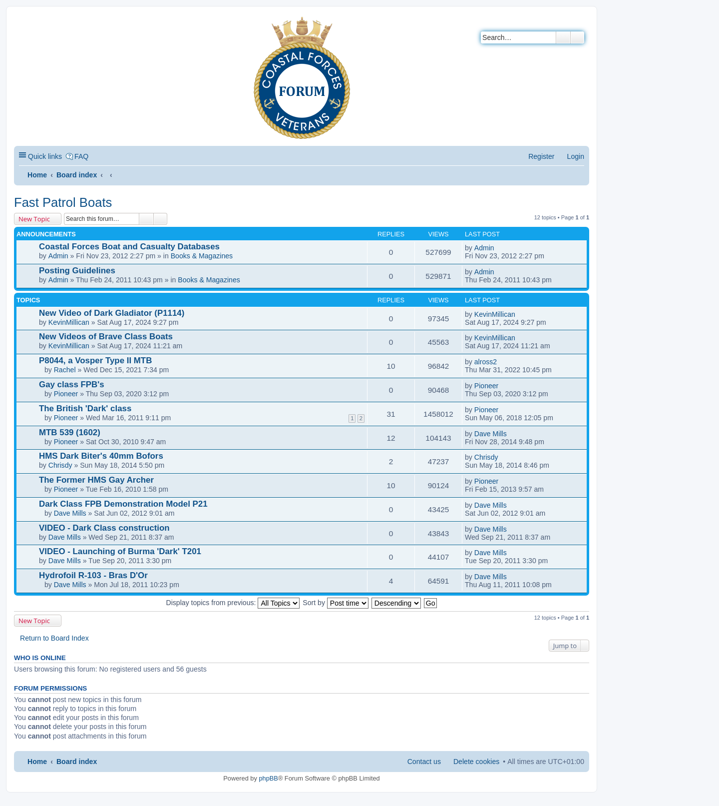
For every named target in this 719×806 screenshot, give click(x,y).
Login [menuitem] (575, 156)
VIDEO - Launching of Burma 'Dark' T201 (120, 551)
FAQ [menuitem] (81, 156)
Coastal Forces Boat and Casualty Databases (129, 246)
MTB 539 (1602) (69, 432)
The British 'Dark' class (85, 408)
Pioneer (66, 394)
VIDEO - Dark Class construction (104, 528)
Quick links (45, 156)
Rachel (65, 370)
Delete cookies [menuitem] (476, 762)
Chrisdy (60, 465)
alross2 (485, 362)
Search (563, 37)
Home (37, 175)
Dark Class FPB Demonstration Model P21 (123, 504)
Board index (76, 175)
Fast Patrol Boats (63, 202)
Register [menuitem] (541, 156)
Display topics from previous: (233, 603)
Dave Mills (490, 434)
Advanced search (577, 37)
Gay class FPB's (71, 384)
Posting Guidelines (77, 270)
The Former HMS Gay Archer (96, 480)
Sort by (335, 603)
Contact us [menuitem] (424, 762)
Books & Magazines (202, 256)
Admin (58, 256)
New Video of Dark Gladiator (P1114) (111, 313)
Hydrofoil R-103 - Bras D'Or (93, 575)
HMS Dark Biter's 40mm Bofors (101, 456)
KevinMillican (68, 322)
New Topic (34, 218)
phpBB (268, 778)
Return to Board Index (54, 638)
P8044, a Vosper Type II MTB (95, 360)
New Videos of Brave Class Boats (106, 336)
